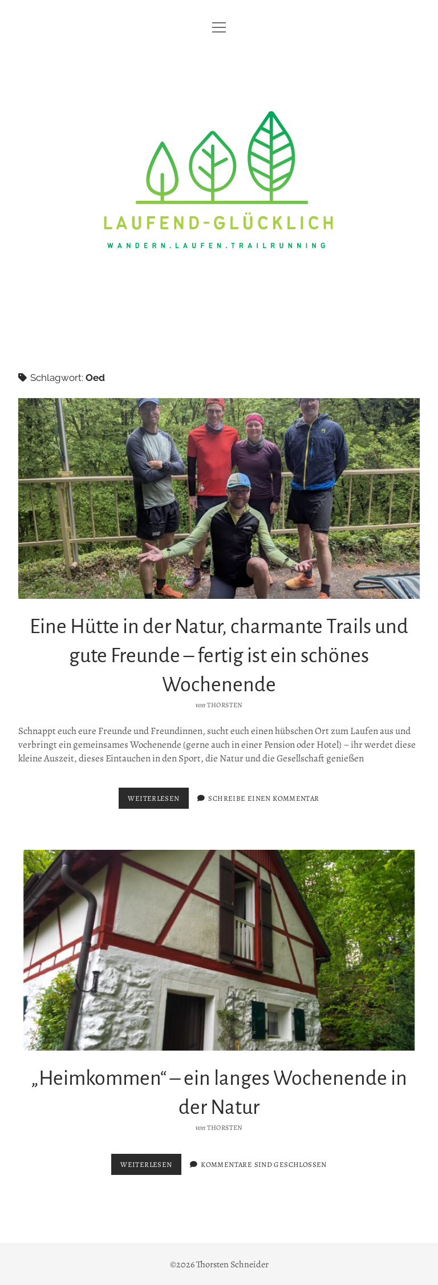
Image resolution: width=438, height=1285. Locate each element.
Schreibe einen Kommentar (263, 798)
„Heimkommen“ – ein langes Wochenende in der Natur (219, 950)
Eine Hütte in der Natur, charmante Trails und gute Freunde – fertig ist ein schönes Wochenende (219, 498)
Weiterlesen (158, 800)
